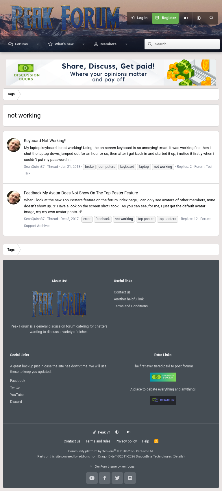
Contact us (122, 292)
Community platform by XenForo (111, 451)
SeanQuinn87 (34, 167)
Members (108, 44)
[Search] (211, 18)
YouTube (17, 395)
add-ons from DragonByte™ (97, 456)
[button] (198, 18)
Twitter (15, 388)
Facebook (17, 381)
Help (145, 441)
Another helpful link (129, 299)
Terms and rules (98, 441)
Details (179, 456)
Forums (21, 44)
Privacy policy (126, 441)
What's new (64, 44)
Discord (16, 402)
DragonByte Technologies (154, 456)
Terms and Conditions (131, 306)
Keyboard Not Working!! (45, 140)
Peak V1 (102, 432)
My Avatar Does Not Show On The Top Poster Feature (81, 193)
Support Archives (37, 226)
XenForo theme (106, 466)
